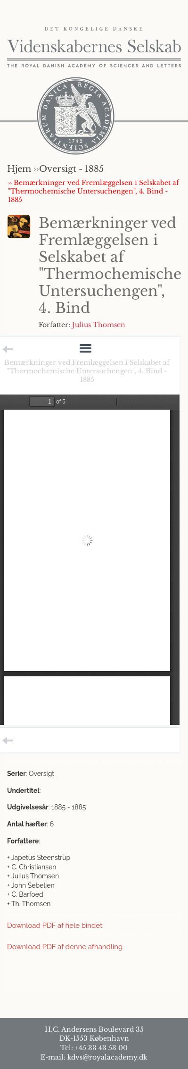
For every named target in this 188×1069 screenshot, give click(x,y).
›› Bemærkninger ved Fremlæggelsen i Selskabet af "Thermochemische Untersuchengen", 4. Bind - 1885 (93, 191)
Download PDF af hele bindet (54, 925)
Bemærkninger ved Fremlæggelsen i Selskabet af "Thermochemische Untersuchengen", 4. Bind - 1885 (87, 371)
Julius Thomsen (98, 324)
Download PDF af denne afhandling (65, 947)
